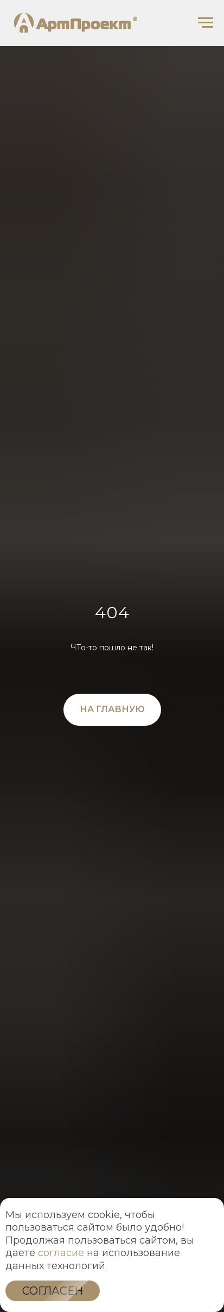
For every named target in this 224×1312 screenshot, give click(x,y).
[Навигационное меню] (205, 22)
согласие (61, 1253)
